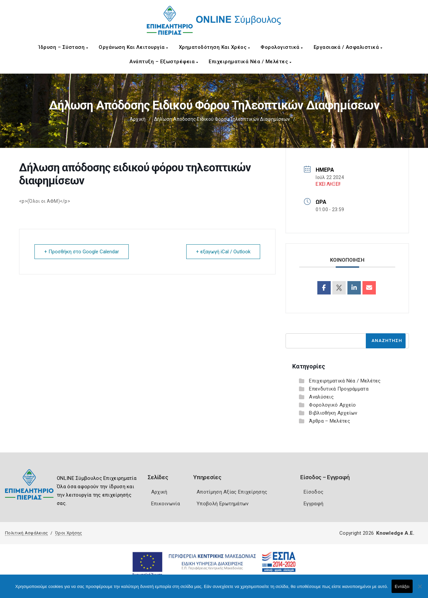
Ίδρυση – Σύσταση (63, 47)
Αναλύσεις (321, 397)
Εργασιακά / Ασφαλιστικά (348, 47)
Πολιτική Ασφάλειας (26, 532)
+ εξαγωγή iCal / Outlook (223, 252)
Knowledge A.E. (395, 533)
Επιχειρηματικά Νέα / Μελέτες (250, 62)
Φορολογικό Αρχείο (332, 405)
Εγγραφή (313, 504)
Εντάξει (402, 586)
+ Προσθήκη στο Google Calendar (81, 252)
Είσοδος (313, 492)
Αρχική (137, 119)
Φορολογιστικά (281, 47)
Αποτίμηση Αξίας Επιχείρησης (232, 492)
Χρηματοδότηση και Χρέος (214, 47)
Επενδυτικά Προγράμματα (338, 389)
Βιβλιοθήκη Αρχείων (333, 413)
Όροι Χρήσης (68, 532)
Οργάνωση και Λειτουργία (133, 47)
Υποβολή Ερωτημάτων (222, 504)
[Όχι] (419, 589)
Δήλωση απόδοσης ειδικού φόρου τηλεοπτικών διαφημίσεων (222, 119)
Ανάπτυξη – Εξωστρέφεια (163, 62)
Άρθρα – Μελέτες (329, 421)
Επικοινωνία (165, 504)
